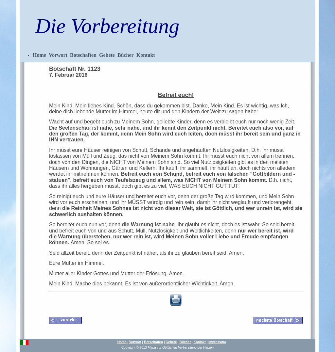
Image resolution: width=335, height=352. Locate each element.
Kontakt (145, 55)
